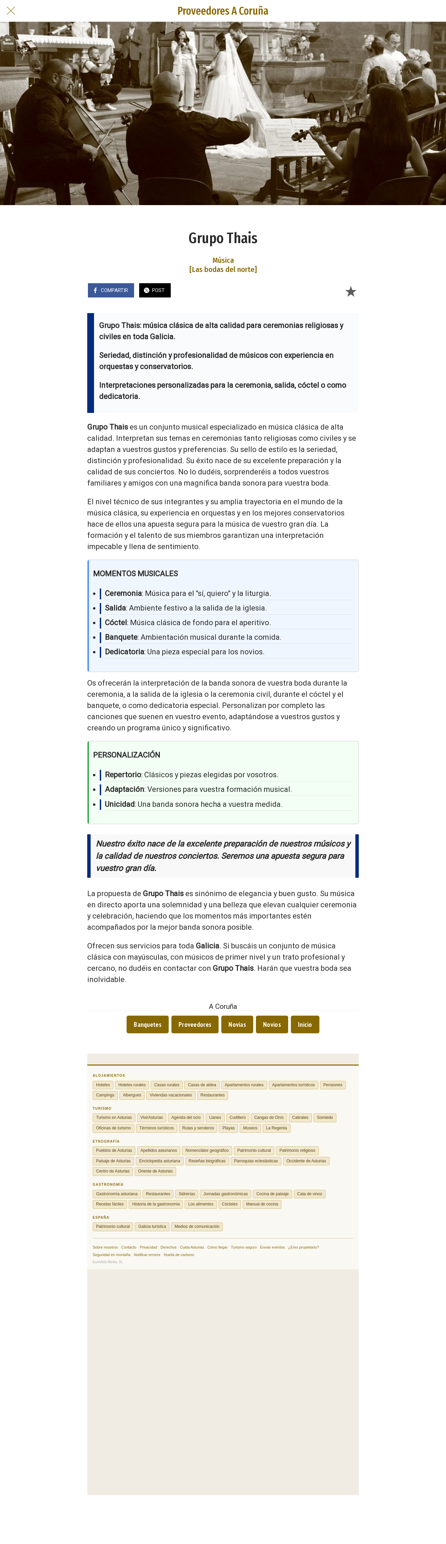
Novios (272, 1024)
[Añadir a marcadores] (350, 291)
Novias (237, 1024)
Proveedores (195, 1024)
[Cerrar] (11, 11)
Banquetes (148, 1024)
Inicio (305, 1024)
